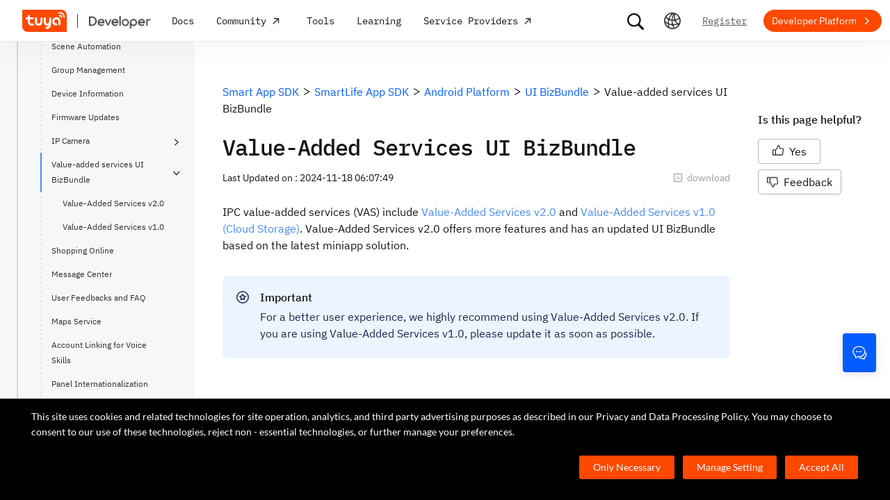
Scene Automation (86, 46)
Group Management (88, 70)
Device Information (87, 93)
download (701, 178)
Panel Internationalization (99, 383)
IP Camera (70, 140)
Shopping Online (82, 250)
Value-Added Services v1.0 (113, 227)
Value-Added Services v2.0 (113, 203)
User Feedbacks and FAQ (98, 297)
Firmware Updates (85, 117)
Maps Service (76, 321)
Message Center (81, 274)
